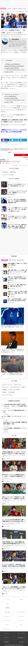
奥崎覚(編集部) (15, 39)
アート (21, 624)
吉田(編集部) (5, 431)
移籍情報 (11, 197)
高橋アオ (5, 571)
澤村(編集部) (11, 302)
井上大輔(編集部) (6, 408)
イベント (6, 624)
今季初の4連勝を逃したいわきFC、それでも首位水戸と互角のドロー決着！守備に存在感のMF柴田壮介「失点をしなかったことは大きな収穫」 (14, 453)
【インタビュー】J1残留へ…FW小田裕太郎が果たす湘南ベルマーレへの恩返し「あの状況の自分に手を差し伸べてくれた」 (12, 351)
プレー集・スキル (21, 612)
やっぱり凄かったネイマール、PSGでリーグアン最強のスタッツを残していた (17, 218)
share (5, 140)
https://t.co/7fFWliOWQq (14, 64)
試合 (8, 188)
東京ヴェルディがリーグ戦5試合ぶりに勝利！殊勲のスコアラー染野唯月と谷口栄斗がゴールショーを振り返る (13, 498)
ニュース (6, 11)
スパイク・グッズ (7, 620)
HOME (2, 11)
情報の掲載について (21, 637)
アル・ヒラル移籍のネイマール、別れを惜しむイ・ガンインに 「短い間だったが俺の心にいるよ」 (17, 209)
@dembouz (9, 60)
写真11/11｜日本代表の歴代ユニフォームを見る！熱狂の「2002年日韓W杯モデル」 (17, 278)
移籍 (8, 197)
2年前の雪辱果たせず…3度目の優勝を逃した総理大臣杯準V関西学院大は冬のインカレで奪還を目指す (14, 543)
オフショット (7, 616)
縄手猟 (5, 503)
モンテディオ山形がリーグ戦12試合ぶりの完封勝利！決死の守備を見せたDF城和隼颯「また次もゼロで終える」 (13, 565)
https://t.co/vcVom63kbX (18, 66)
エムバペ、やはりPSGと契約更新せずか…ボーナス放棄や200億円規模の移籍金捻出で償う (17, 201)
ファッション (21, 620)
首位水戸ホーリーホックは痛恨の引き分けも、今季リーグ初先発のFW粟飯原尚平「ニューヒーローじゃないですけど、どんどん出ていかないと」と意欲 (13, 475)
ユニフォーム (21, 616)
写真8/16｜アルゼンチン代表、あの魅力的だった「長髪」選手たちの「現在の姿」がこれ (17, 293)
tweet (14, 140)
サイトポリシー (6, 637)
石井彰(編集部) (12, 288)
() (5, 172)
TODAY (4, 260)
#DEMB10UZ (8, 66)
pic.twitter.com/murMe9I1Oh (12, 68)
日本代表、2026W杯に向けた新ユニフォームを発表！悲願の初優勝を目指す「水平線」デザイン (12, 327)
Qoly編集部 (11, 267)
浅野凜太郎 (6, 593)
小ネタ (12, 205)
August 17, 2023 (9, 71)
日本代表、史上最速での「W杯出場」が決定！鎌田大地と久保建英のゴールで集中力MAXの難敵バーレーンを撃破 (17, 8)
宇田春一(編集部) (7, 458)
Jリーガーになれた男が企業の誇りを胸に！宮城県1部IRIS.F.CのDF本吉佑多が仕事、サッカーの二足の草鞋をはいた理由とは (14, 520)
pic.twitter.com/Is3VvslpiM (11, 98)
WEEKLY (12, 260)
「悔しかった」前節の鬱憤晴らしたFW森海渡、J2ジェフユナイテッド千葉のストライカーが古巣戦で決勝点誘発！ (13, 588)
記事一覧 (25, 48)
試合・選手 (12, 188)
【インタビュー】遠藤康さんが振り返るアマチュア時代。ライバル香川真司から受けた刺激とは (12, 374)
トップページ (6, 633)
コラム (7, 603)
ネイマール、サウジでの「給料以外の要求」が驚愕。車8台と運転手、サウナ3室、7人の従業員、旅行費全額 (17, 226)
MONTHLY (20, 260)
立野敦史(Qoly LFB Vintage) (14, 273)
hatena (23, 140)
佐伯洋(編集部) (12, 296)
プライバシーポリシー (21, 633)
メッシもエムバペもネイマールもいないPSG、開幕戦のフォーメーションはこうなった (17, 192)
